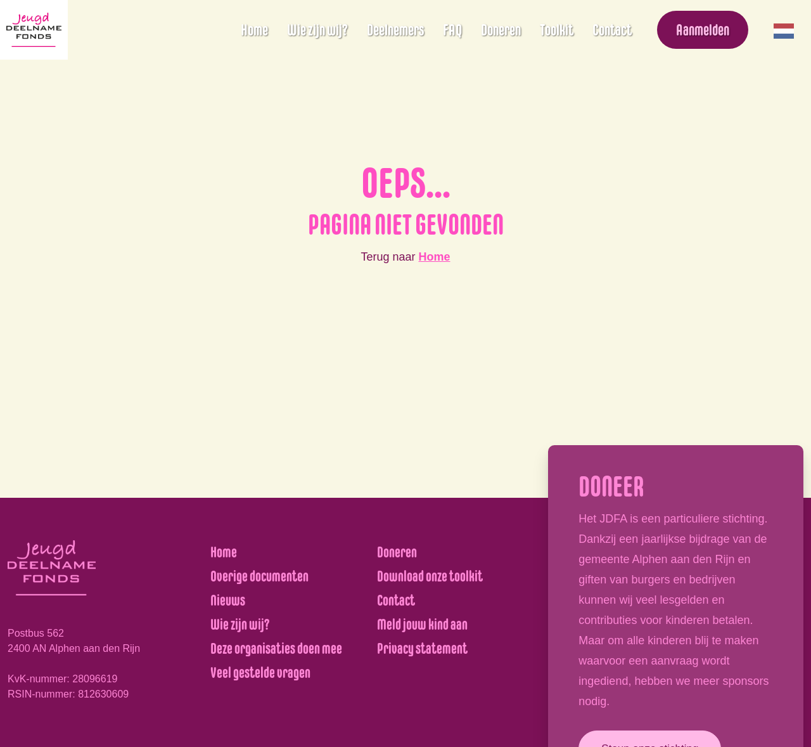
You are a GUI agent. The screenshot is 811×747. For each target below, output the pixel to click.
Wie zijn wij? (317, 30)
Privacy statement (422, 648)
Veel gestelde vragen (260, 672)
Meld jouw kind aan (422, 624)
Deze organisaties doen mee (276, 648)
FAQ (452, 30)
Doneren (501, 30)
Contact (612, 30)
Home (254, 30)
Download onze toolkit (430, 576)
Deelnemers (395, 30)
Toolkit (556, 30)
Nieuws (227, 600)
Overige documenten (259, 576)
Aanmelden (702, 30)
